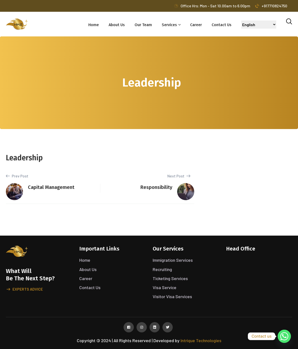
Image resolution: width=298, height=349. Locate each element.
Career (196, 24)
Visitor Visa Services (172, 296)
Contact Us (221, 24)
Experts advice (25, 289)
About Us (117, 24)
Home (93, 24)
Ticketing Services (170, 278)
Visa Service (164, 287)
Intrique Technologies (201, 340)
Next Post (178, 176)
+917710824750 (271, 5)
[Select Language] (258, 25)
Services (169, 24)
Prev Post (17, 176)
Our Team (143, 24)
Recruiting (162, 269)
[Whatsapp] (284, 336)
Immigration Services (173, 260)
